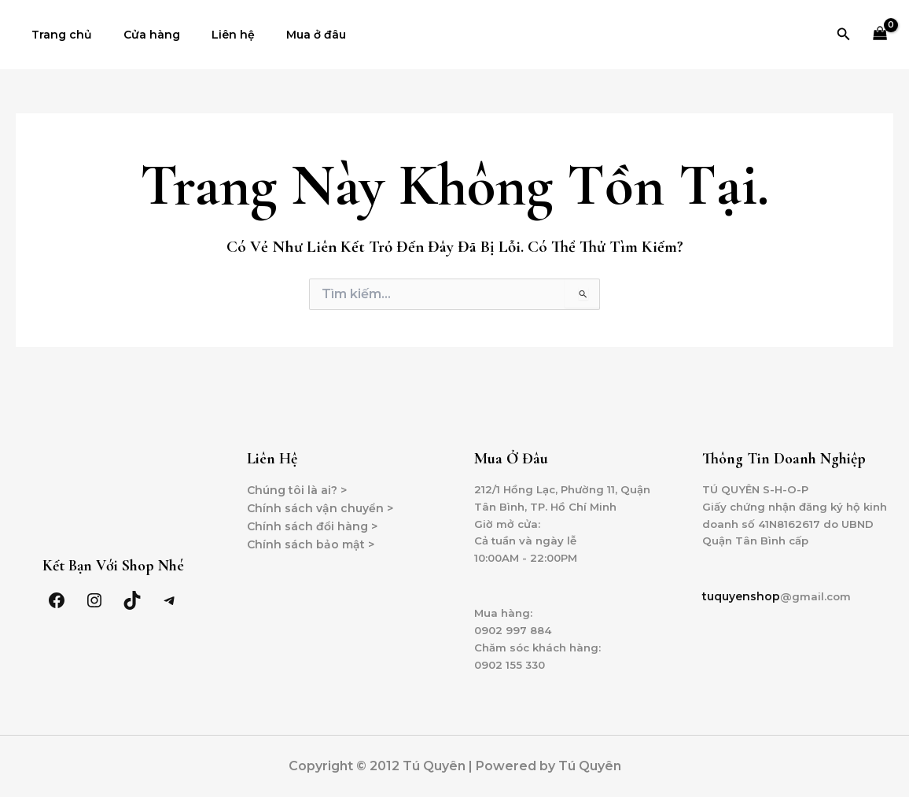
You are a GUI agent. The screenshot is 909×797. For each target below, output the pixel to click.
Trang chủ (57, 35)
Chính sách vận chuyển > (320, 500)
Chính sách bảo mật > (310, 536)
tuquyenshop (741, 592)
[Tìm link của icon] (844, 34)
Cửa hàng (137, 35)
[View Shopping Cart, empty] (880, 35)
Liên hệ (209, 35)
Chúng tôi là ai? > (297, 481)
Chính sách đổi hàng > (312, 518)
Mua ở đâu (283, 35)
